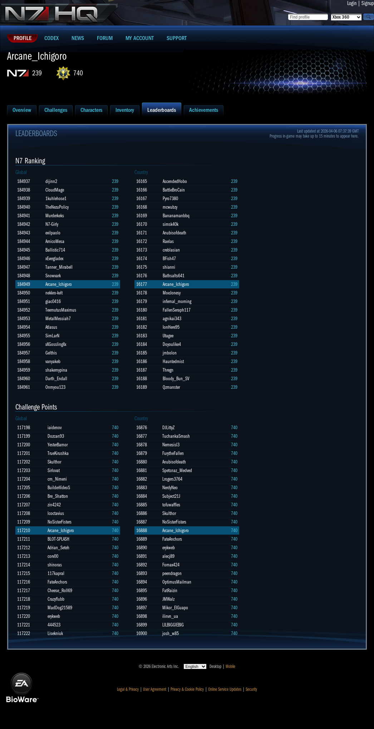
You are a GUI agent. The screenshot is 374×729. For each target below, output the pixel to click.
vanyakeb (52, 361)
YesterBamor (58, 445)
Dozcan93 (56, 436)
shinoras (55, 565)
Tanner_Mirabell (59, 267)
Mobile (230, 666)
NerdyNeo (170, 488)
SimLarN (52, 336)
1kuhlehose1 (56, 198)
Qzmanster (171, 387)
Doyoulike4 (172, 344)
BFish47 (169, 259)
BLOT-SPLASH (58, 539)
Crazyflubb (56, 599)
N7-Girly (51, 224)
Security (251, 689)
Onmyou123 (55, 387)
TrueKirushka (58, 453)
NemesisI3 (170, 445)
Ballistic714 (55, 250)
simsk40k (170, 224)
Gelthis (51, 353)
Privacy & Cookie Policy (187, 689)
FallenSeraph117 (177, 310)
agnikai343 (172, 319)
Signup (367, 3)
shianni (169, 267)
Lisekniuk (55, 633)
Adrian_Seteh (58, 548)
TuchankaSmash (176, 436)
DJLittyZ (168, 428)
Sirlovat (54, 470)
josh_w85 (170, 633)
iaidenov (54, 428)
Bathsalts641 (173, 276)
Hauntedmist (173, 361)
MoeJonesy (172, 293)
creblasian (171, 250)
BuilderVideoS (59, 488)
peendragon (172, 573)
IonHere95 (171, 327)
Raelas (168, 241)
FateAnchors (57, 582)
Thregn (168, 370)
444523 (54, 625)
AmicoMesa (54, 241)
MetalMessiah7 (58, 319)
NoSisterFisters (60, 522)
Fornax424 (170, 565)
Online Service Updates (224, 689)
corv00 (53, 556)
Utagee (168, 336)
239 (37, 73)
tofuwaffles (171, 505)
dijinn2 (51, 181)
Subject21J (171, 496)
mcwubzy (170, 207)
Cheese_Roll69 (60, 590)
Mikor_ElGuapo (175, 608)
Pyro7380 (170, 198)
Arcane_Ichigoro (58, 284)
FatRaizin (169, 590)
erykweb (54, 616)
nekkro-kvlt (54, 293)
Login (351, 3)
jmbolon (170, 353)
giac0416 (53, 301)
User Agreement (154, 689)
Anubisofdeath (174, 233)
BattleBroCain (174, 190)
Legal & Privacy (128, 689)
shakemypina (56, 370)
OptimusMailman (176, 582)
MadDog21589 (60, 608)
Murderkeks (54, 216)
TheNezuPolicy (57, 207)
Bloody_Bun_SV (176, 379)
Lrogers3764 (172, 479)
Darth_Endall (56, 379)
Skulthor (54, 462)
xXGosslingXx (55, 344)
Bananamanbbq (176, 216)
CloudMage (54, 190)
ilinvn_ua (170, 616)
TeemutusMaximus (60, 310)
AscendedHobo (175, 181)
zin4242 (54, 505)
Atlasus (51, 327)
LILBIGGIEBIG (173, 625)
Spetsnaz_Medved (177, 470)
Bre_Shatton (58, 496)
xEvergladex (54, 259)
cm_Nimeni (57, 479)
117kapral (56, 573)
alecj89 (168, 556)
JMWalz (168, 599)
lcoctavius (56, 513)
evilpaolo (52, 233)
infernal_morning (177, 301)
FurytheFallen (173, 453)
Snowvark (53, 276)
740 (78, 73)
